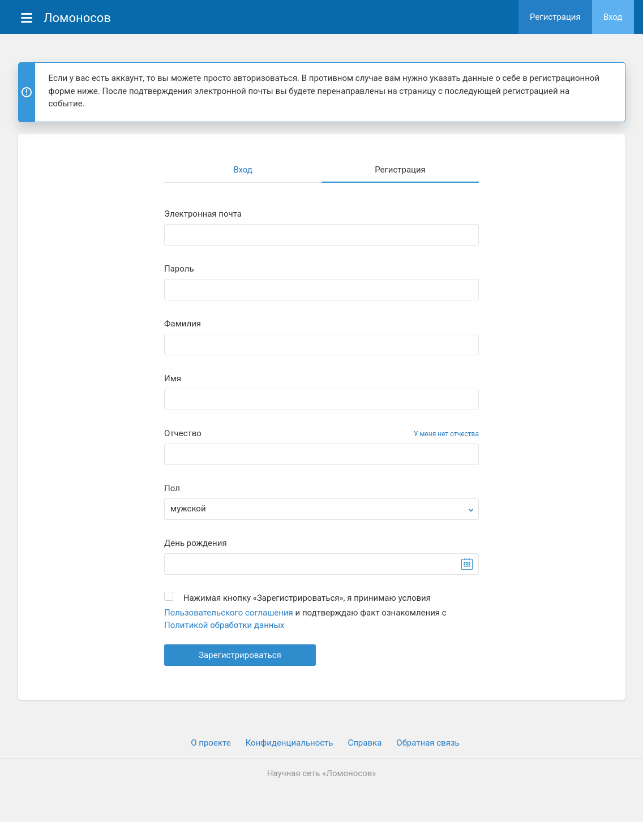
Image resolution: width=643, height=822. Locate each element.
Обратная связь (427, 743)
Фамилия (182, 324)
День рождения (195, 543)
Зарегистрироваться (240, 655)
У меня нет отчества (446, 434)
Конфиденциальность (289, 743)
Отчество (183, 433)
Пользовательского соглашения (228, 613)
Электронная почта (203, 214)
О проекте (210, 743)
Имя (172, 379)
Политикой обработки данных (224, 625)
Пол (172, 488)
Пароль (179, 269)
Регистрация (555, 17)
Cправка (364, 743)
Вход (613, 17)
